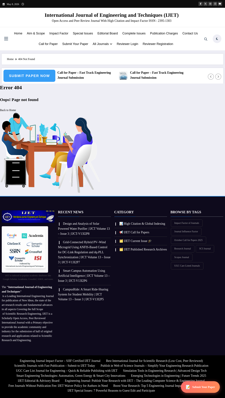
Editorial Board (107, 33)
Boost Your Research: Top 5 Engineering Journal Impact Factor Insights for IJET (163, 385)
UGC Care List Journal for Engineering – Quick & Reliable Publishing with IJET (66, 370)
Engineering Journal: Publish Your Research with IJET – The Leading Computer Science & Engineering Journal (135, 380)
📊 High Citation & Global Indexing (142, 223)
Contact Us (190, 33)
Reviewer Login (127, 44)
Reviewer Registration (158, 44)
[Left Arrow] (211, 76)
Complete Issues (134, 33)
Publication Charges (164, 33)
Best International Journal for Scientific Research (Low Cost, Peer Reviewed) (154, 361)
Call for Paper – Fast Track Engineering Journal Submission (86, 75)
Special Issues (83, 33)
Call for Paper (48, 44)
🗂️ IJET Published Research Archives (143, 249)
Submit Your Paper (75, 44)
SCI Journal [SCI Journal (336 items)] (205, 248)
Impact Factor (58, 33)
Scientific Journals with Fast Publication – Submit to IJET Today (54, 365)
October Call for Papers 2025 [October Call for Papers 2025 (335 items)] (188, 240)
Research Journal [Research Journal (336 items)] (182, 248)
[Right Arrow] (218, 76)
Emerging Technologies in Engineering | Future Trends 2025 (168, 375)
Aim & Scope (36, 33)
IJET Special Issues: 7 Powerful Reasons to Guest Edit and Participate (111, 390)
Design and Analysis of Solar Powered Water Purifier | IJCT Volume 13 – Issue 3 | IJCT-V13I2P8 (84, 228)
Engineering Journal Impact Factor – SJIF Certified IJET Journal (60, 361)
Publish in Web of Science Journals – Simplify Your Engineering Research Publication (154, 365)
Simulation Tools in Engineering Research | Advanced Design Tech (164, 370)
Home (18, 33)
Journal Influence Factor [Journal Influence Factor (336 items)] (186, 231)
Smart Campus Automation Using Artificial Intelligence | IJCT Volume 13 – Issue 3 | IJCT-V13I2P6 (84, 275)
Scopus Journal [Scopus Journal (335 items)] (181, 257)
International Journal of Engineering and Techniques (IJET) (112, 15)
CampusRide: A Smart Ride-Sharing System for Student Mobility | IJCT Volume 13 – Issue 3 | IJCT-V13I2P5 (83, 294)
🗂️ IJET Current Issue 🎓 (135, 241)
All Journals (102, 44)
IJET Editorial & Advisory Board (38, 380)
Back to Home (8, 110)
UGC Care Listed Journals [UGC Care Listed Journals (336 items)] (187, 265)
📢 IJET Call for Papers (134, 232)
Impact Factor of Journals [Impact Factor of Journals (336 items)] (186, 223)
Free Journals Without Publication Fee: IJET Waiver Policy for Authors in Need (58, 385)
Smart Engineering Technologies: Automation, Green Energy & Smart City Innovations (70, 375)
